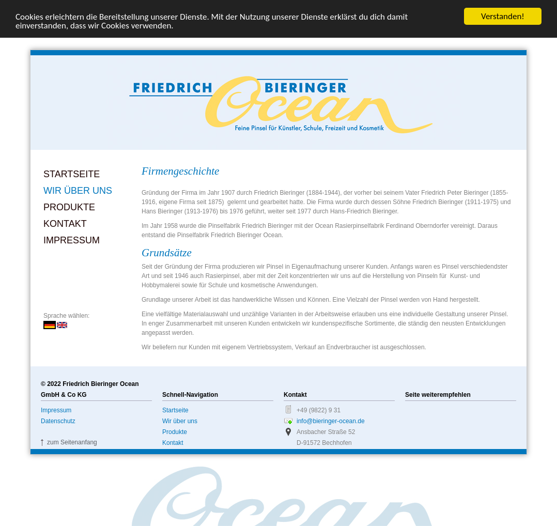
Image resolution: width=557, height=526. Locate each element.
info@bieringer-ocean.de (331, 421)
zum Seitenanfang (72, 442)
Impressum (71, 240)
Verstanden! (502, 16)
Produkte (69, 207)
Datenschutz (58, 421)
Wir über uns (77, 190)
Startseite (71, 174)
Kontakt (65, 224)
